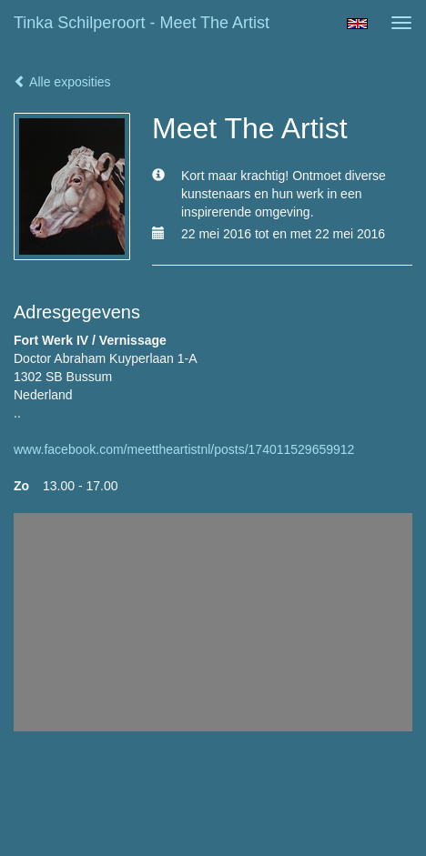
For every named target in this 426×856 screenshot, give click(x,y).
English (357, 23)
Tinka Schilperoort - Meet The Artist (141, 23)
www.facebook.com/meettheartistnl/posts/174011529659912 (184, 449)
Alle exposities (62, 82)
